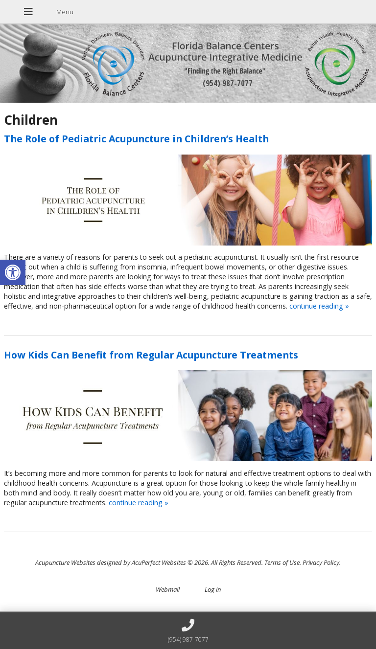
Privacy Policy (321, 562)
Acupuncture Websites (65, 562)
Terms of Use (282, 562)
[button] (12, 272)
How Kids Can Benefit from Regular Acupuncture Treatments (151, 354)
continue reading (319, 306)
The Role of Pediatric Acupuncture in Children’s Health (136, 138)
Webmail (168, 589)
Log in (213, 589)
